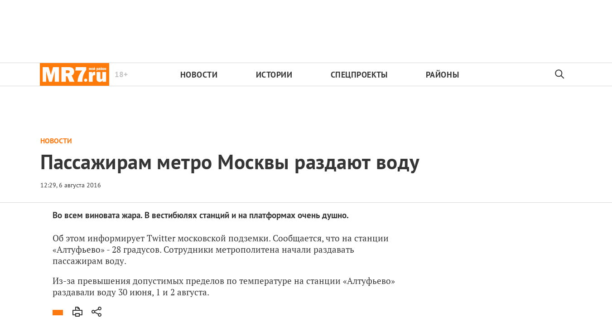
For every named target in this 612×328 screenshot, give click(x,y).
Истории (274, 74)
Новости (199, 74)
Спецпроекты (359, 74)
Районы (442, 74)
